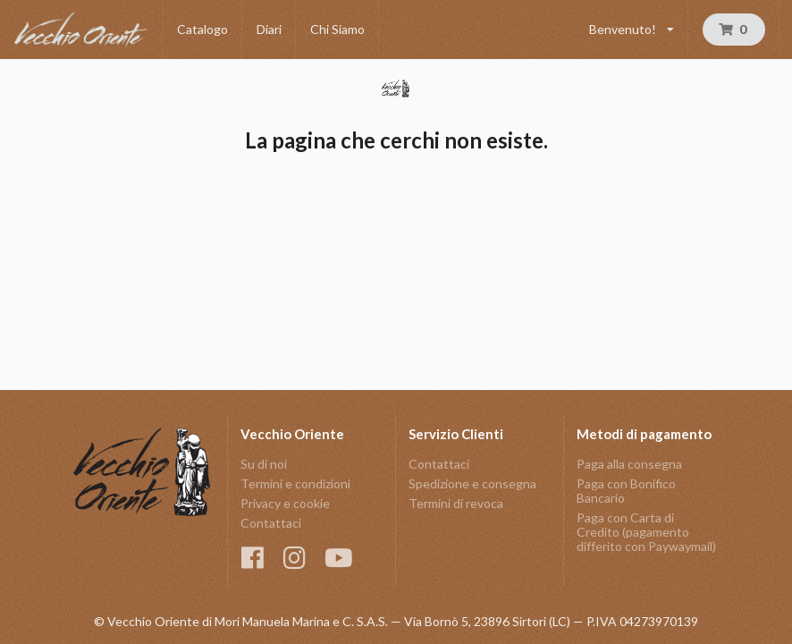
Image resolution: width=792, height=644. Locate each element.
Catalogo (202, 29)
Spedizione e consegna (472, 483)
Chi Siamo (337, 29)
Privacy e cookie (285, 503)
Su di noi (263, 464)
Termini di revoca (456, 503)
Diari (269, 29)
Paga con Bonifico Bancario (626, 490)
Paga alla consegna (629, 464)
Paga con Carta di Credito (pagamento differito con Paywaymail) (646, 532)
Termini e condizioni (295, 483)
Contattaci (270, 522)
